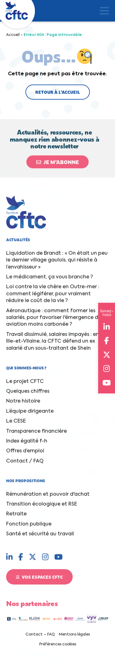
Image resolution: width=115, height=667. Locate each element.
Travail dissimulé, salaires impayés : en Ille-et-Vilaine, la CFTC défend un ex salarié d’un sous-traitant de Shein (52, 344)
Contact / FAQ (25, 463)
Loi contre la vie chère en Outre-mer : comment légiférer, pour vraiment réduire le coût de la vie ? (52, 296)
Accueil (13, 35)
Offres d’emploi (25, 453)
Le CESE (16, 423)
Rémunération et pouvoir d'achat (48, 496)
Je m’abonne (57, 164)
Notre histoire (23, 403)
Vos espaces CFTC (39, 579)
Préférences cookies (57, 647)
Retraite (16, 516)
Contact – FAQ (40, 637)
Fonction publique (29, 526)
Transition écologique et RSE (41, 506)
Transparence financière (36, 433)
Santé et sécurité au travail (40, 536)
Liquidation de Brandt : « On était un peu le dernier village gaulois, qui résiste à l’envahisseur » (57, 263)
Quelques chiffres (27, 394)
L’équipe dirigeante (30, 414)
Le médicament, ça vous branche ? (49, 279)
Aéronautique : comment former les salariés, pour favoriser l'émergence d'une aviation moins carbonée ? (57, 320)
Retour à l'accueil (57, 92)
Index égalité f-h (26, 443)
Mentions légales (74, 637)
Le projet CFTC (25, 383)
